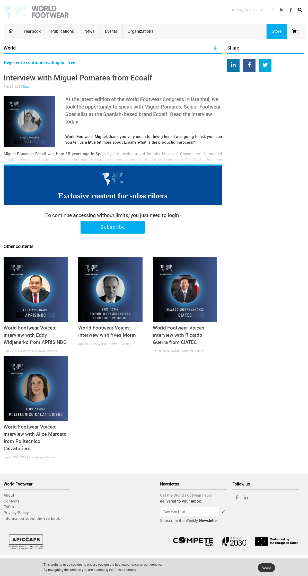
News (89, 31)
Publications (62, 31)
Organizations (140, 31)
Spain (27, 86)
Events (111, 31)
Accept (266, 568)
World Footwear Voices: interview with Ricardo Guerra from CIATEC (179, 335)
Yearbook (32, 31)
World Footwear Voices (40, 351)
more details (127, 570)
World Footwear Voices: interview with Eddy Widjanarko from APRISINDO (35, 335)
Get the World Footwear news (186, 495)
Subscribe (112, 227)
